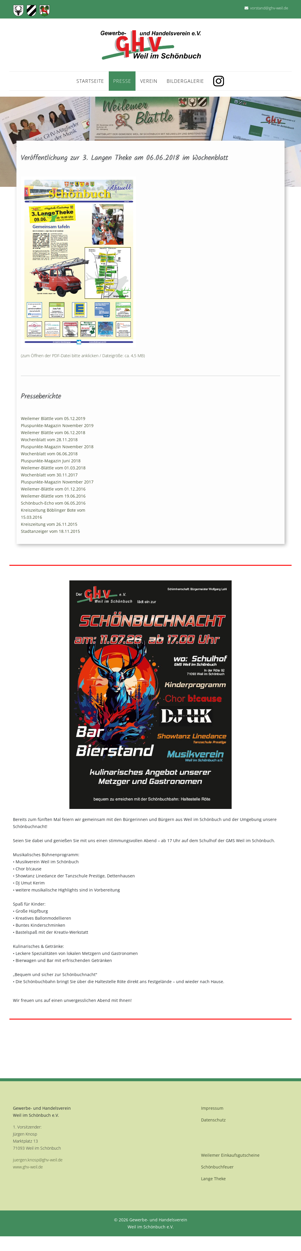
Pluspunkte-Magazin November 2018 (57, 446)
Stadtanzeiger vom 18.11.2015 (50, 531)
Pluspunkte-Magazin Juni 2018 (51, 461)
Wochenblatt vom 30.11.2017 (49, 475)
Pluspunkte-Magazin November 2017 (57, 482)
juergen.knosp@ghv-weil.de (38, 1160)
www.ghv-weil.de (28, 1167)
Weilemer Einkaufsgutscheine (230, 1155)
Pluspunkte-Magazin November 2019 (57, 425)
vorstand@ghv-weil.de (269, 8)
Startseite (90, 81)
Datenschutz (213, 1120)
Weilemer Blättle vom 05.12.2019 (53, 418)
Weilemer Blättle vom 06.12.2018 (53, 432)
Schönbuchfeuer (217, 1167)
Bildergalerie (185, 81)
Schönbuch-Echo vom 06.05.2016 (53, 503)
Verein (149, 81)
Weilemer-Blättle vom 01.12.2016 (53, 489)
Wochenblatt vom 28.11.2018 (49, 439)
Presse (122, 81)
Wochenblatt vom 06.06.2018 (49, 453)
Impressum (212, 1108)
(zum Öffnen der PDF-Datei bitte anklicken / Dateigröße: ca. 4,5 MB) (83, 355)
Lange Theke (213, 1178)
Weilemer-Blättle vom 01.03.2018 (53, 468)
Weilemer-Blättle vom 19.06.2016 (53, 496)
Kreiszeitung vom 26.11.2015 (49, 524)
